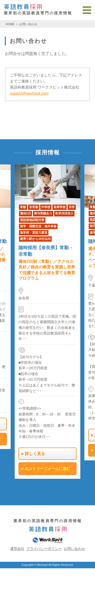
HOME (10, 24)
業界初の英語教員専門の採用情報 (38, 9)
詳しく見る (35, 454)
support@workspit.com (29, 93)
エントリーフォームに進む (47, 469)
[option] (47, 321)
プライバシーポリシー (44, 549)
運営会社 (17, 549)
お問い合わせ (28, 24)
